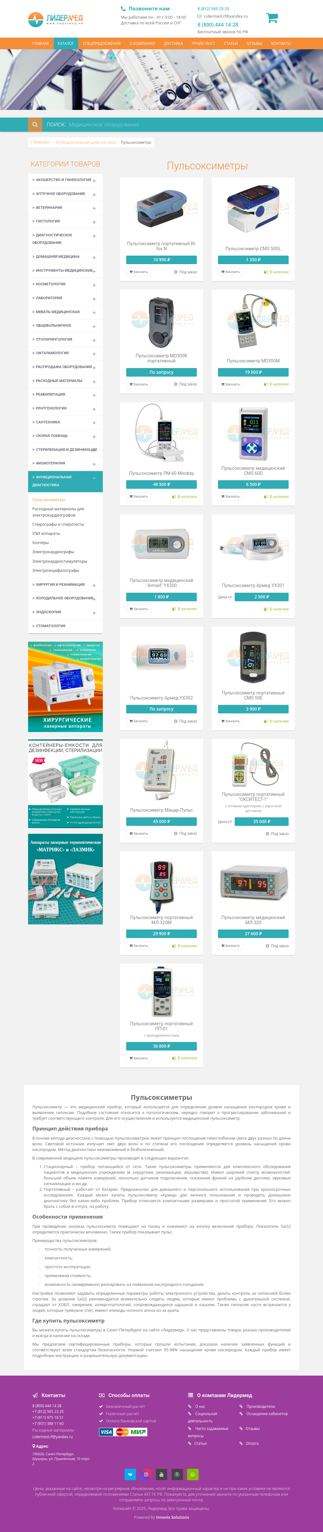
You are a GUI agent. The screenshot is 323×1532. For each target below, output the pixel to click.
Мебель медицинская (56, 312)
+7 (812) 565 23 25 (48, 1411)
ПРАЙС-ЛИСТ (203, 43)
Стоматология (48, 626)
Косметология (49, 284)
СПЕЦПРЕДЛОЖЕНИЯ (102, 43)
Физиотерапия (48, 463)
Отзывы (253, 1428)
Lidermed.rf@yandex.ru (222, 16)
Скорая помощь (50, 435)
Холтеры (40, 542)
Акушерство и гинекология (61, 180)
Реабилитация (48, 394)
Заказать (138, 271)
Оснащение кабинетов (267, 1413)
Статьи (200, 1443)
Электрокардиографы (53, 551)
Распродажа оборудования (62, 367)
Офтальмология (50, 353)
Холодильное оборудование (63, 598)
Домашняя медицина (56, 256)
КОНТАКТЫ (281, 43)
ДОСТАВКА (173, 43)
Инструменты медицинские (62, 270)
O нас (199, 1406)
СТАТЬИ (231, 43)
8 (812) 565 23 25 (213, 8)
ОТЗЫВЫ (254, 43)
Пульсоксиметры (48, 499)
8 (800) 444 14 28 (217, 24)
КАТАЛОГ (66, 43)
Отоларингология (52, 339)
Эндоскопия (46, 612)
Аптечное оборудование (58, 193)
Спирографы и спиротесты (58, 524)
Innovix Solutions (172, 1517)
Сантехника (46, 422)
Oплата (252, 1443)
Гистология (46, 221)
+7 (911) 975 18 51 (48, 1417)
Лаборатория (47, 298)
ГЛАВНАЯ (40, 43)
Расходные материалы (57, 380)
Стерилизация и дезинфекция (64, 449)
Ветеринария (47, 207)
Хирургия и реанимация (58, 584)
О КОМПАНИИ (142, 43)
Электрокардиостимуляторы (60, 561)
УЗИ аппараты (46, 533)
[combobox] (123, 124)
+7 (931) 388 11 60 (48, 1423)
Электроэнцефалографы (55, 570)
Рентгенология (49, 408)
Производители (260, 1406)
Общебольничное (51, 325)
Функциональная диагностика (85, 142)
